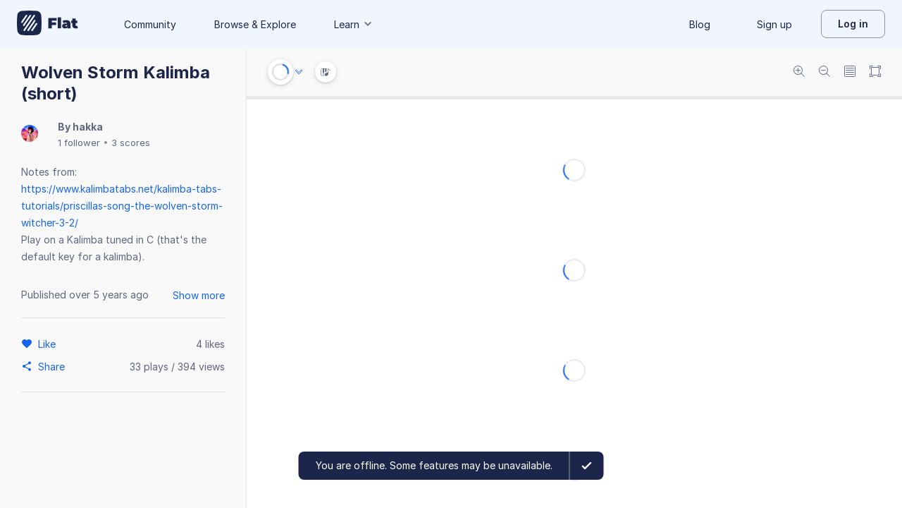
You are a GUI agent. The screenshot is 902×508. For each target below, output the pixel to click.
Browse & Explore (255, 24)
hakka (88, 127)
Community (150, 24)
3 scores (130, 142)
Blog (699, 24)
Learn (353, 24)
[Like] (49, 343)
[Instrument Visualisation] (325, 72)
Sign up (774, 24)
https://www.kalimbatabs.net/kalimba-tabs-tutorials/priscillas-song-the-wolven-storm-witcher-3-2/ (122, 206)
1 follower (79, 142)
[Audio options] (298, 72)
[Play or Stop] (280, 72)
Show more (199, 295)
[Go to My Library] (47, 24)
